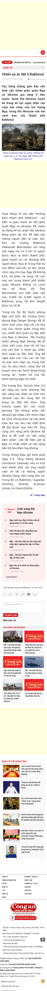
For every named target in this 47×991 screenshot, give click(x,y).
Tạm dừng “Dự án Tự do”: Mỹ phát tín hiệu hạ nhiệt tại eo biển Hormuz (12, 697)
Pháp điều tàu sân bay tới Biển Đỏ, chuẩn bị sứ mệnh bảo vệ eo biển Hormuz (34, 649)
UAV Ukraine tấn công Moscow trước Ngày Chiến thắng (23, 532)
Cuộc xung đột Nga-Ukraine (26, 510)
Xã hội (4, 883)
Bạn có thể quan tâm (14, 761)
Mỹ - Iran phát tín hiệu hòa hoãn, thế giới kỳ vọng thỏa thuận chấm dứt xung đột (12, 649)
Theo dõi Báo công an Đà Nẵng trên (23, 587)
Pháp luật (28, 880)
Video (4, 897)
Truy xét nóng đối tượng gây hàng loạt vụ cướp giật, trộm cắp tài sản (32, 849)
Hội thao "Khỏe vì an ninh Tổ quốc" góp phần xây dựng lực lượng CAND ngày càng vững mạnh (32, 835)
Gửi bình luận (10, 615)
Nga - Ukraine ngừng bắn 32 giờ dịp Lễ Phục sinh (24, 556)
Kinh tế (5, 887)
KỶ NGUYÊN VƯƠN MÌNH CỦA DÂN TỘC (21, 62)
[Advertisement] (23, 25)
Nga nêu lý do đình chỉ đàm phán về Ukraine (24, 566)
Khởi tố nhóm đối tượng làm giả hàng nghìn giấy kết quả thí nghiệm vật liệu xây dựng (32, 817)
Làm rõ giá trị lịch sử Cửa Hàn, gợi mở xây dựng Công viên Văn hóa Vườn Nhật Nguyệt (32, 770)
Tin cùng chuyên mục (14, 627)
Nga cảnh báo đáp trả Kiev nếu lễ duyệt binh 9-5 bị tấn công (24, 521)
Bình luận (9, 620)
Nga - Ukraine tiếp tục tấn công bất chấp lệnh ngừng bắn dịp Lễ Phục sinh (25, 544)
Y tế (3, 890)
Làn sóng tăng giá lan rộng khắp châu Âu (33, 694)
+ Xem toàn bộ (11, 577)
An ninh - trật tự (31, 877)
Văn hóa (27, 887)
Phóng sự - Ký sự (30, 883)
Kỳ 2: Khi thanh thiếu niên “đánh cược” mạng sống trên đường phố (31, 801)
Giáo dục (27, 890)
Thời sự (5, 877)
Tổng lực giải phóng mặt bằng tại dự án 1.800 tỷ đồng (30, 785)
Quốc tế (7, 67)
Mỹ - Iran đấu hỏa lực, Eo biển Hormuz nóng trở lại (33, 673)
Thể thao (27, 894)
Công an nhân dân (9, 880)
